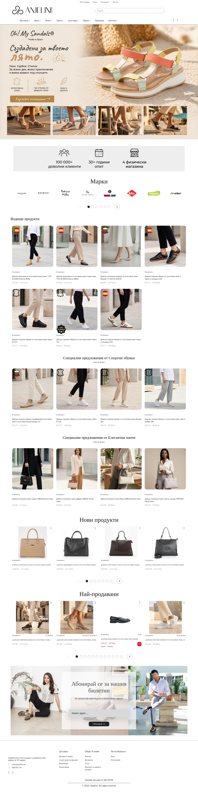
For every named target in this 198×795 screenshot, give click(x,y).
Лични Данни (64, 767)
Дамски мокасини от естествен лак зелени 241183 (119, 639)
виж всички (99, 362)
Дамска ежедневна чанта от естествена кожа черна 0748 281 (76, 565)
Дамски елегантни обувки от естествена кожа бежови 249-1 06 (76, 640)
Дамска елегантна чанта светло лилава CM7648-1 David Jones (164, 500)
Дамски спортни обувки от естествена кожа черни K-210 (32, 341)
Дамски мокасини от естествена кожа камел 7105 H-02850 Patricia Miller (31, 277)
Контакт (88, 756)
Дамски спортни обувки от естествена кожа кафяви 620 (31, 640)
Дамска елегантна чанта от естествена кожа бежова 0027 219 (31, 565)
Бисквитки (89, 760)
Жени (36, 20)
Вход (95, 2)
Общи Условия (92, 751)
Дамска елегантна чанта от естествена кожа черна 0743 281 (164, 565)
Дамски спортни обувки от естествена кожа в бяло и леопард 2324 (121, 341)
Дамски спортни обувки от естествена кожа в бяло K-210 (76, 420)
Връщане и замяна (66, 756)
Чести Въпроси (118, 751)
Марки (86, 20)
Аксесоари (72, 20)
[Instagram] (14, 772)
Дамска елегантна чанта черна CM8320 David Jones (32, 499)
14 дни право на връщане (68, 760)
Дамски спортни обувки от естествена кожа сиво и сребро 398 (165, 420)
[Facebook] (9, 772)
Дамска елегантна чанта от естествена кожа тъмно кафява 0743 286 (120, 565)
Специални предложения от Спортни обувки (99, 358)
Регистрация (84, 2)
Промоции (99, 20)
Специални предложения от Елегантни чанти (99, 437)
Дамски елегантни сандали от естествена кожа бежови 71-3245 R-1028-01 (119, 277)
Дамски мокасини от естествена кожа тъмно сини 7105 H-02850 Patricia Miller (76, 277)
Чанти (59, 20)
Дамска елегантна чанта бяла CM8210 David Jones (121, 499)
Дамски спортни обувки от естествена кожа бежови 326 (121, 420)
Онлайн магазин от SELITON (99, 780)
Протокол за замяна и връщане (93, 768)
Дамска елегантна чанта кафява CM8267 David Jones (75, 500)
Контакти (113, 20)
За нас (87, 763)
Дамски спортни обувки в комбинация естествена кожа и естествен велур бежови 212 (32, 420)
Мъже (47, 20)
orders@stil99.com (19, 765)
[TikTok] (18, 772)
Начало (13, 21)
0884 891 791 (17, 768)
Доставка (63, 751)
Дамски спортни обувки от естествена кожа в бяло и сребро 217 (165, 640)
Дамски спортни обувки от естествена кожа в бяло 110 (76, 341)
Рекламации (63, 763)
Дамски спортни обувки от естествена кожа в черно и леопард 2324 (163, 277)
